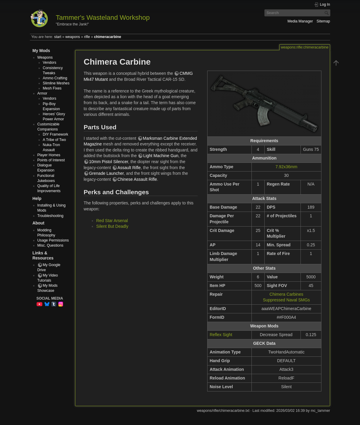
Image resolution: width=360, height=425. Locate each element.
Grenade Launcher (106, 173)
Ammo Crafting (55, 78)
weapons (72, 37)
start (57, 37)
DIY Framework (55, 134)
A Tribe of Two (54, 140)
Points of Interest (51, 160)
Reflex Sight (221, 334)
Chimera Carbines (286, 294)
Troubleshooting (50, 216)
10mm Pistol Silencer (108, 161)
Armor (42, 93)
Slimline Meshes (56, 83)
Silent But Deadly (112, 226)
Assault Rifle (129, 167)
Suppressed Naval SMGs (286, 300)
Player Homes (48, 155)
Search (327, 13)
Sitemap (323, 21)
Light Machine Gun (161, 155)
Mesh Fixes (52, 88)
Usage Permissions (53, 240)
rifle (87, 37)
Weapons (45, 57)
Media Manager (300, 21)
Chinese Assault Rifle (137, 179)
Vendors (49, 62)
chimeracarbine (107, 37)
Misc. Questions (50, 245)
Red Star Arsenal (112, 220)
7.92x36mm (286, 166)
